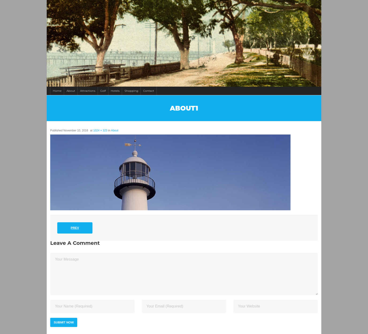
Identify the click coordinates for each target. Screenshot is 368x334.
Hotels (115, 90)
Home (57, 90)
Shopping (131, 90)
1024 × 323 (100, 130)
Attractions (87, 90)
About (70, 90)
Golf (103, 90)
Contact (148, 90)
